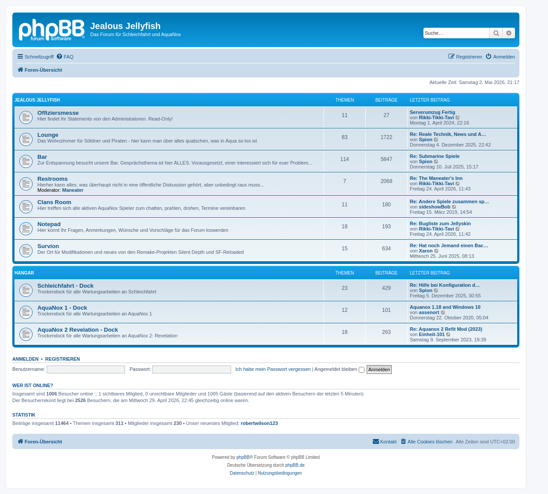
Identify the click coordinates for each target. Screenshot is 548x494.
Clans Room (54, 202)
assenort (429, 312)
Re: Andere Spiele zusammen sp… (449, 201)
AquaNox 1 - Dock (62, 307)
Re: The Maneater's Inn (436, 178)
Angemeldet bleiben (339, 369)
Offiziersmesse (58, 113)
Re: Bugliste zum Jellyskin (440, 223)
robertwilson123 (259, 423)
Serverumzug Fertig (432, 112)
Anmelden (25, 359)
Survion (48, 246)
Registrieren (62, 359)
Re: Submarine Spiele (435, 156)
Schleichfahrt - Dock (65, 285)
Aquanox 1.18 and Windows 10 (445, 307)
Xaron (426, 250)
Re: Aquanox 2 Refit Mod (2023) (446, 329)
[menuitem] (65, 56)
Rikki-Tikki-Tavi (436, 117)
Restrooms (52, 179)
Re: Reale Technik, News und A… (448, 134)
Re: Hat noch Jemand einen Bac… (449, 245)
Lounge (48, 135)
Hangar (24, 273)
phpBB (243, 457)
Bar (42, 157)
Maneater (72, 190)
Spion (426, 139)
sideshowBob (435, 206)
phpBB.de (295, 465)
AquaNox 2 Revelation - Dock (77, 329)
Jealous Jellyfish (37, 100)
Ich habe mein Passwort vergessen (273, 369)
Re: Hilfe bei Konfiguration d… (445, 285)
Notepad (49, 224)
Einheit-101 (432, 334)
